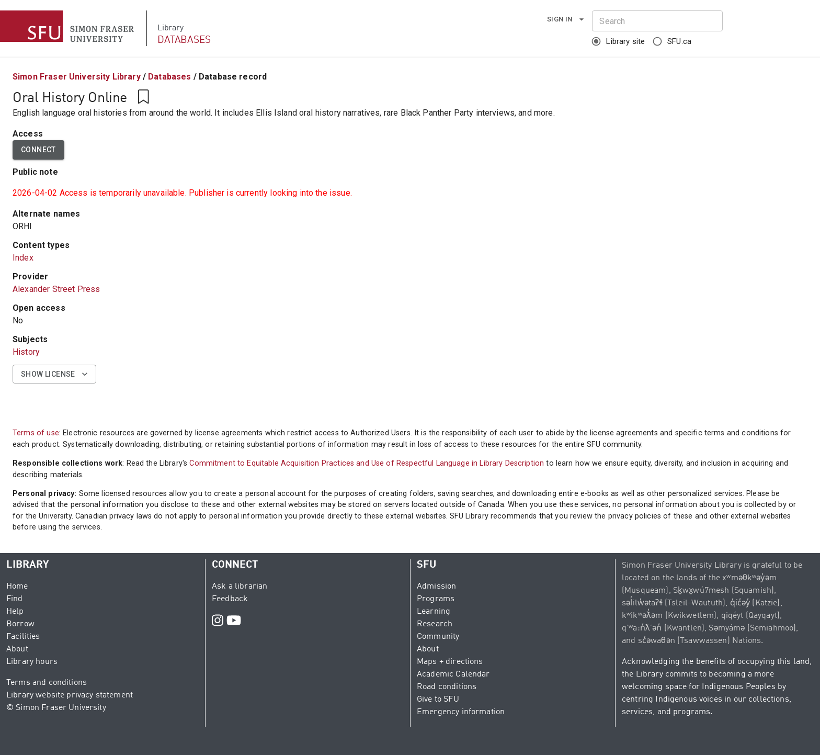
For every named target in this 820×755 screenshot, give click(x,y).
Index (23, 258)
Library (170, 28)
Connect (38, 150)
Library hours (32, 662)
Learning (433, 611)
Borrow (20, 624)
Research (434, 624)
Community (438, 637)
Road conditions (446, 687)
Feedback (230, 599)
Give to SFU (438, 699)
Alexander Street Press (56, 289)
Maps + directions (450, 662)
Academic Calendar (453, 674)
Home (17, 586)
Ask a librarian (239, 586)
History (26, 352)
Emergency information (461, 712)
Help (15, 611)
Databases (169, 77)
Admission (436, 586)
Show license (54, 374)
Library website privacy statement (69, 695)
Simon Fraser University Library (77, 77)
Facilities (23, 637)
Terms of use (36, 433)
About (17, 649)
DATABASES (184, 40)
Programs (435, 599)
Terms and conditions (46, 683)
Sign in (566, 19)
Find (14, 599)
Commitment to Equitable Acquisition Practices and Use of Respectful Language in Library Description (366, 463)
